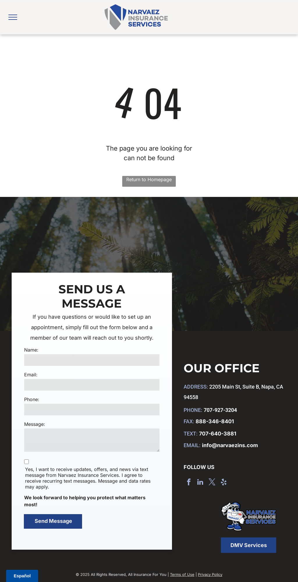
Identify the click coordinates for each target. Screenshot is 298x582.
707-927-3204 (220, 410)
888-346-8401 (215, 421)
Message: (34, 424)
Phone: (31, 399)
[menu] (12, 17)
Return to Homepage (149, 179)
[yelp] (224, 482)
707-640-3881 (217, 434)
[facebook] (189, 482)
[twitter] (212, 482)
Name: (31, 350)
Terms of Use (182, 574)
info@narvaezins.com (230, 445)
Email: (31, 375)
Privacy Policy (210, 574)
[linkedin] (200, 482)
